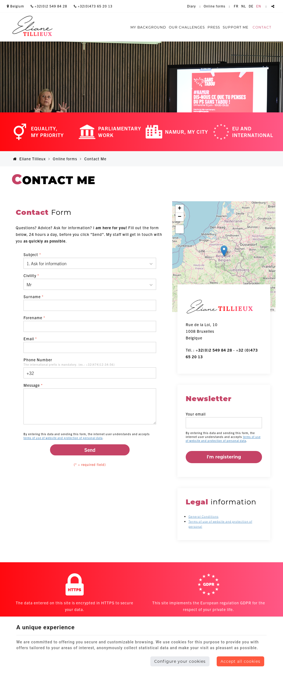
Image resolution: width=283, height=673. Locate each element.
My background (148, 27)
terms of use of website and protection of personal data (63, 438)
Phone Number (37, 359)
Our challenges (187, 27)
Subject (32, 254)
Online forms (65, 158)
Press (214, 27)
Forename (34, 317)
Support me (235, 27)
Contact (262, 27)
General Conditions (203, 516)
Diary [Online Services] (191, 6)
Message (33, 385)
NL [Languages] (243, 6)
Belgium (15, 6)
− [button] (180, 217)
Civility (31, 275)
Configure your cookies (180, 661)
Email (30, 338)
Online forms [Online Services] (214, 6)
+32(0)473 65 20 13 (93, 6)
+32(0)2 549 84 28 (49, 6)
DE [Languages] (251, 6)
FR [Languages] (236, 6)
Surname (33, 296)
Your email (196, 413)
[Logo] (32, 26)
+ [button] (180, 209)
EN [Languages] (258, 6)
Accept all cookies (240, 661)
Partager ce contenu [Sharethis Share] (273, 6)
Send (89, 450)
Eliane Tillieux (29, 158)
